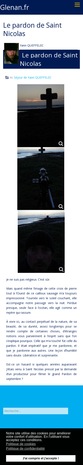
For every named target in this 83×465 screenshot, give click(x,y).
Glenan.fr (14, 7)
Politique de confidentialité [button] (25, 448)
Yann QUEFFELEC (32, 45)
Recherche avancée (16, 418)
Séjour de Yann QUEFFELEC (33, 77)
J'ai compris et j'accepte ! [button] (41, 458)
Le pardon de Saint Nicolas (49, 59)
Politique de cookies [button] (21, 444)
